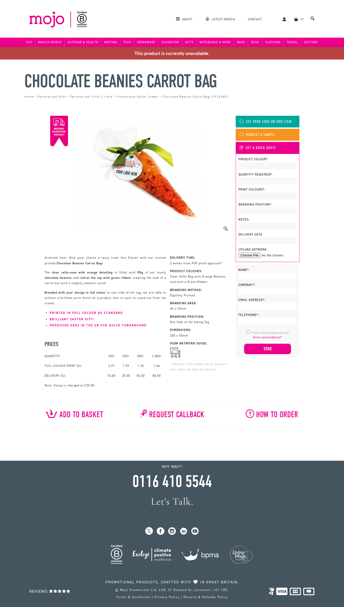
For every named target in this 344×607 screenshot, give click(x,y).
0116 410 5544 (172, 481)
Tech (127, 42)
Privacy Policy (167, 597)
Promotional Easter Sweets (137, 96)
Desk (255, 42)
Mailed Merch (50, 42)
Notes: (244, 220)
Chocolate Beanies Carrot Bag (120, 81)
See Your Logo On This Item (266, 122)
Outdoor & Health (83, 42)
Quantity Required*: (256, 174)
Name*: (244, 270)
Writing (110, 42)
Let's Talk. (172, 501)
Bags (241, 42)
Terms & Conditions (133, 597)
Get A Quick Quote (258, 148)
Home (28, 96)
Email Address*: (252, 300)
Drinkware (146, 42)
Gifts (189, 42)
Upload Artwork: (253, 250)
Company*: (247, 285)
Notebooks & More (215, 42)
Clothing (273, 42)
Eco (29, 42)
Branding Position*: (255, 205)
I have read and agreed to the (270, 335)
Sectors (311, 42)
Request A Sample (257, 135)
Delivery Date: (251, 235)
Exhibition (170, 42)
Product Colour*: (254, 159)
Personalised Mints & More (91, 96)
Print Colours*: (252, 189)
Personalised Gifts (51, 96)
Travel (292, 42)
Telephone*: (248, 315)
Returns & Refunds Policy (205, 597)
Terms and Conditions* (267, 337)
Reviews (50, 591)
